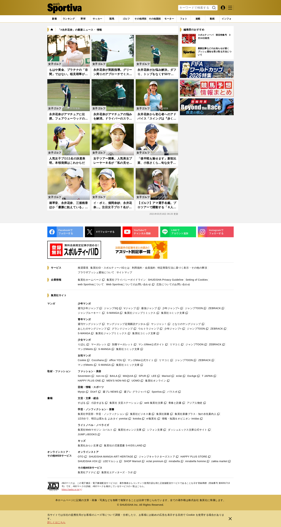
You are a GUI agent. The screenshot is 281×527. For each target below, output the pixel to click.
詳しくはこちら (56, 522)
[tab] (83, 18)
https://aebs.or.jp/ (72, 489)
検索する (213, 7)
